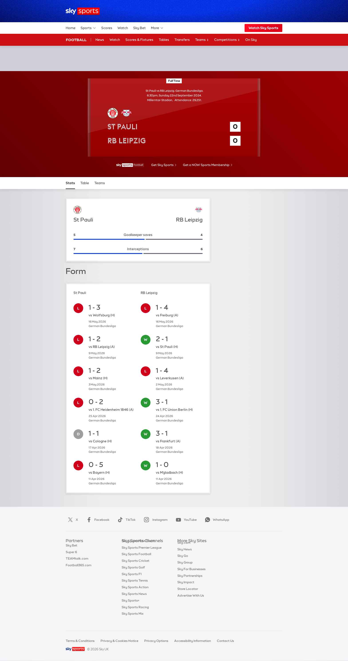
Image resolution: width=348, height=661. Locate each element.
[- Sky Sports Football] (130, 165)
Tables (164, 39)
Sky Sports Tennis (135, 587)
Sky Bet (139, 28)
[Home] (83, 11)
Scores (106, 28)
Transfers (182, 39)
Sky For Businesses (191, 574)
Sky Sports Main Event (138, 547)
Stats (70, 183)
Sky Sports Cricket (135, 567)
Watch (122, 28)
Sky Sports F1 (132, 580)
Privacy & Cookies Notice (119, 640)
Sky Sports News (134, 600)
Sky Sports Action (135, 593)
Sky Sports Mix (133, 620)
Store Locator (187, 593)
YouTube (185, 520)
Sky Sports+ (130, 607)
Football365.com (78, 567)
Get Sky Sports (162, 164)
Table (84, 183)
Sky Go (182, 560)
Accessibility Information (192, 640)
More (157, 28)
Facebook (97, 520)
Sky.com (183, 547)
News (99, 39)
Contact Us (225, 640)
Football (76, 40)
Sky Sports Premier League (142, 554)
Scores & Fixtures (139, 39)
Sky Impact (185, 587)
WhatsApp (216, 520)
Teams (202, 40)
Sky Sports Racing (135, 613)
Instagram (155, 520)
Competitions (227, 40)
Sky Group (185, 567)
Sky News (184, 554)
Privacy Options (156, 640)
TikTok (126, 520)
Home (70, 28)
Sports (88, 28)
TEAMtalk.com (77, 560)
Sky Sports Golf (133, 574)
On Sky (251, 39)
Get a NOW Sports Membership (206, 164)
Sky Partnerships (189, 580)
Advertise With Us (190, 600)
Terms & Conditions (80, 640)
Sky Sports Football (136, 560)
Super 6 (71, 554)
